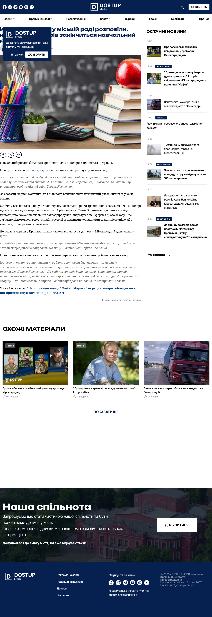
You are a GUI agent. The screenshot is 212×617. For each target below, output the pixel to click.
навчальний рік (113, 300)
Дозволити (36, 54)
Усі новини (156, 255)
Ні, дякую (17, 54)
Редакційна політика (70, 581)
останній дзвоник (132, 300)
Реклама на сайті (68, 575)
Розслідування (76, 19)
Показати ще (106, 412)
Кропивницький (39, 19)
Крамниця (177, 19)
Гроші (153, 19)
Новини (8, 19)
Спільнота (199, 7)
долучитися (177, 525)
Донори (62, 588)
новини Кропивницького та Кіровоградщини (182, 576)
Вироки (130, 19)
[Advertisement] (177, 290)
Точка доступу (38, 170)
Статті (104, 19)
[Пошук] (182, 7)
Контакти (63, 595)
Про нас (204, 19)
